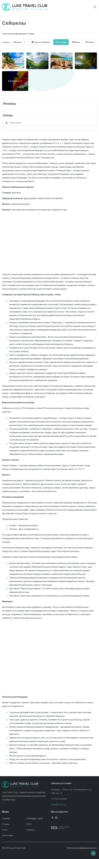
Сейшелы (17, 42)
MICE (29, 824)
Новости (31, 829)
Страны (5, 824)
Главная (6, 818)
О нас (4, 829)
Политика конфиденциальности (82, 847)
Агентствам (7, 835)
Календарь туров (35, 818)
